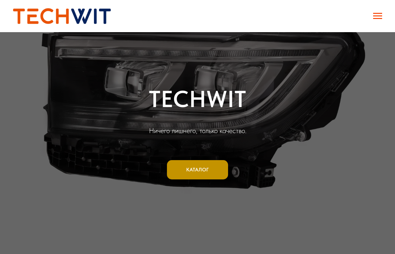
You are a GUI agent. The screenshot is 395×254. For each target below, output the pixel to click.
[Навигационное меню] (377, 16)
